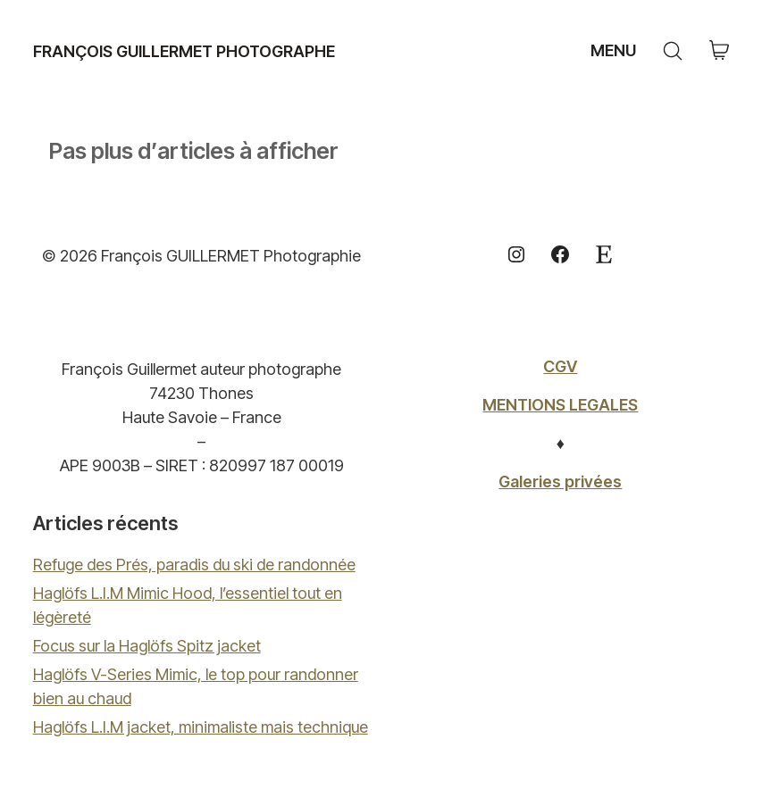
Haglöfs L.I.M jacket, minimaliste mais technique (200, 727)
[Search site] (672, 51)
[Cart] (719, 51)
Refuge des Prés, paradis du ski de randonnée (194, 564)
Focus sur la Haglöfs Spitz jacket (147, 645)
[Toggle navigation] (610, 51)
